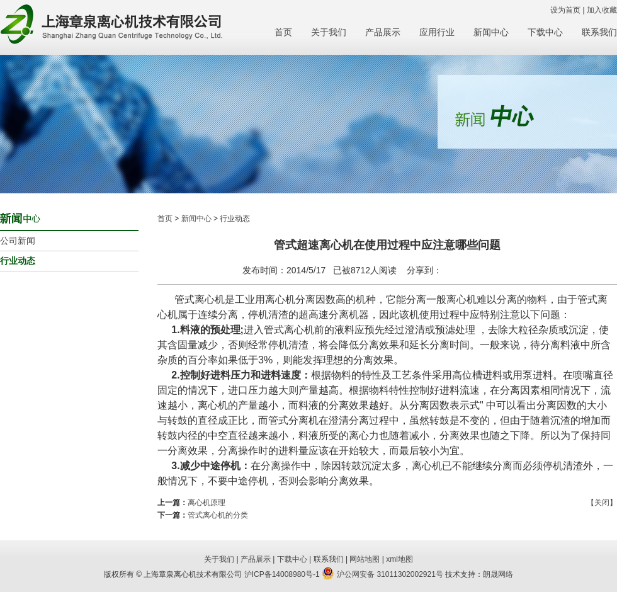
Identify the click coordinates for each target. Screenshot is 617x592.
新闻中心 (491, 32)
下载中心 (545, 32)
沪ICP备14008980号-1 (282, 574)
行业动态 (17, 261)
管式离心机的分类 (218, 515)
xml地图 (399, 559)
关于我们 (328, 32)
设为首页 (565, 10)
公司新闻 (17, 241)
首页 (283, 32)
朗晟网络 (498, 574)
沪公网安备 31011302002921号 (382, 574)
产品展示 (382, 32)
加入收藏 (602, 10)
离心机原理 (206, 502)
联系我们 (599, 32)
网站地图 (364, 559)
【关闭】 (602, 502)
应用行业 (437, 32)
